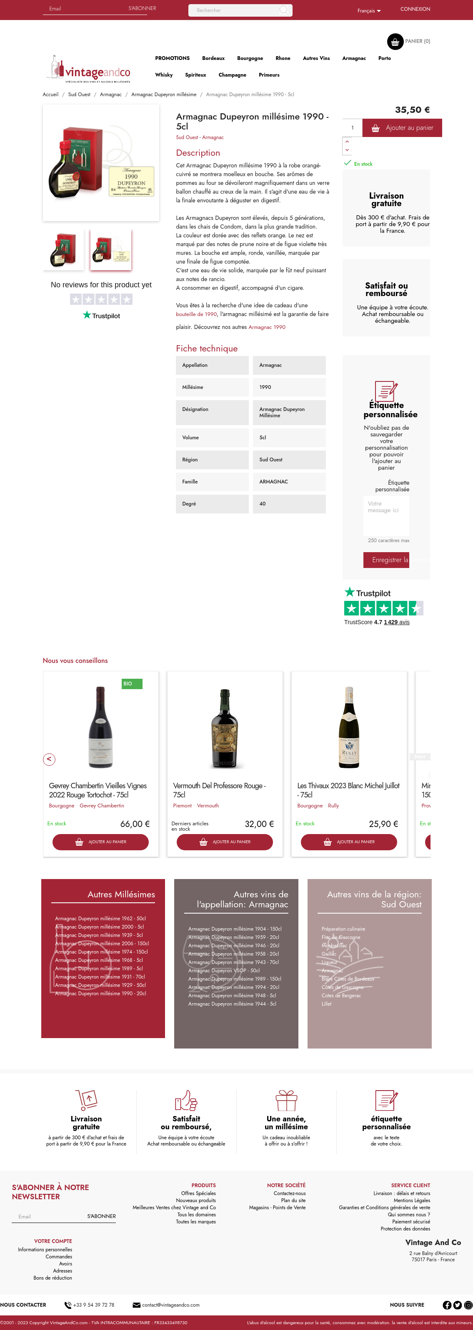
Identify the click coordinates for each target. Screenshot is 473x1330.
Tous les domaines (197, 1214)
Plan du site (293, 1200)
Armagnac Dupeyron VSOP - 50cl (224, 970)
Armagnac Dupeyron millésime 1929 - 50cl (100, 985)
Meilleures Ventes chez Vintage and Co (174, 1207)
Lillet (326, 1004)
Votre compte (53, 1241)
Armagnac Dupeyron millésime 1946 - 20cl (233, 945)
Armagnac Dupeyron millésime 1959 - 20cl (233, 937)
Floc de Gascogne (341, 937)
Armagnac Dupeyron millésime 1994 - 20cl (233, 987)
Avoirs (65, 1264)
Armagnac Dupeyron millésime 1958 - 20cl (233, 954)
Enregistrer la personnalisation (390, 560)
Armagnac (213, 137)
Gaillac (329, 954)
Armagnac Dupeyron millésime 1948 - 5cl (232, 995)
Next (420, 756)
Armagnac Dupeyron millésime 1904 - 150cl (235, 929)
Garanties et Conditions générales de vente (384, 1207)
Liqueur (330, 962)
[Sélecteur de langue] (371, 11)
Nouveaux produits (195, 1200)
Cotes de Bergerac (341, 995)
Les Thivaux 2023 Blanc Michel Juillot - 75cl (348, 790)
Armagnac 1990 (266, 327)
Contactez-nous (289, 1193)
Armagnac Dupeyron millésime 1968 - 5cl (99, 960)
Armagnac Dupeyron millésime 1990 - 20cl (100, 993)
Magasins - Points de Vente (277, 1207)
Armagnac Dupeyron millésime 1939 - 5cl (99, 935)
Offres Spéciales (198, 1193)
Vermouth (208, 805)
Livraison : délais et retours (402, 1193)
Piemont (182, 805)
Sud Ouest (187, 137)
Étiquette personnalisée (392, 486)
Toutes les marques (196, 1221)
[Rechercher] (240, 10)
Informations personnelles (45, 1249)
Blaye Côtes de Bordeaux (348, 979)
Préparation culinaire (343, 929)
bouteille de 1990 (196, 314)
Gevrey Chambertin (102, 805)
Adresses (62, 1271)
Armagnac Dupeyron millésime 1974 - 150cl (101, 952)
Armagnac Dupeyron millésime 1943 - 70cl (233, 962)
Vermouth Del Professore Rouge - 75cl (219, 790)
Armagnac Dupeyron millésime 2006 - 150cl (102, 943)
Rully (333, 805)
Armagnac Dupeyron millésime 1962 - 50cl (100, 918)
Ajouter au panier (402, 128)
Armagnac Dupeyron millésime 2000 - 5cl (99, 927)
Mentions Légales (412, 1200)
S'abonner (101, 1216)
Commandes (59, 1256)
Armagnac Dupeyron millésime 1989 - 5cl (99, 968)
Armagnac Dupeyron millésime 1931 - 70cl (100, 977)
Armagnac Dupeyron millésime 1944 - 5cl (232, 1004)
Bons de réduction (53, 1278)
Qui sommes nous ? (409, 1214)
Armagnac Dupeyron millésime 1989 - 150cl (234, 979)
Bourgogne (62, 805)
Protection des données (405, 1229)
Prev (49, 759)
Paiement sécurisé (411, 1221)
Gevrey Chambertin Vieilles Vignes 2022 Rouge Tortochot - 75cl (98, 790)
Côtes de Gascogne (342, 987)
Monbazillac (334, 945)
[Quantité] (353, 128)
